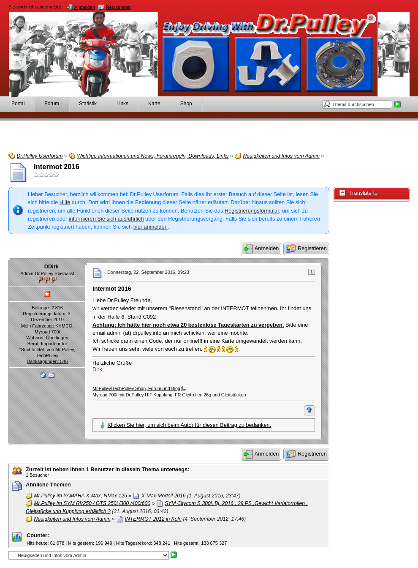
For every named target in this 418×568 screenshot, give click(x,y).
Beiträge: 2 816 (47, 307)
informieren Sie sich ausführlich (106, 219)
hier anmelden (150, 227)
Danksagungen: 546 (47, 361)
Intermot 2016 (56, 167)
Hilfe (65, 202)
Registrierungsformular (252, 211)
